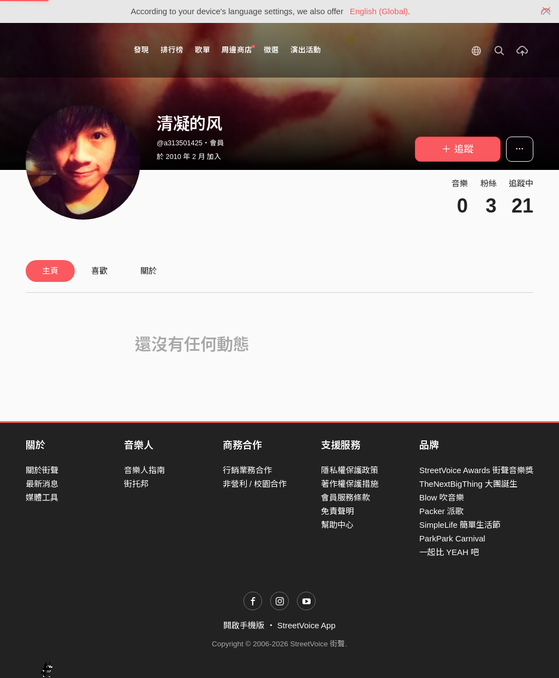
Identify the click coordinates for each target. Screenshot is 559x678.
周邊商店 (238, 49)
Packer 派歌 (441, 511)
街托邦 (136, 483)
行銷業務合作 (247, 470)
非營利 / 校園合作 (255, 483)
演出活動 (305, 50)
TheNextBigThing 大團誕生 (468, 483)
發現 (141, 50)
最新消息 (42, 483)
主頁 (50, 270)
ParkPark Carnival (452, 538)
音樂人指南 (144, 470)
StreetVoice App (306, 625)
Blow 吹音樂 (441, 497)
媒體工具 (42, 497)
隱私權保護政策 (349, 470)
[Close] (546, 11)
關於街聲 (42, 470)
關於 (148, 270)
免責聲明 (337, 511)
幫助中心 (337, 524)
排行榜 (171, 50)
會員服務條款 (345, 497)
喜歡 (99, 270)
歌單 (202, 50)
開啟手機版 (243, 625)
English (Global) (379, 11)
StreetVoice (71, 50)
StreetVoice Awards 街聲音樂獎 (476, 470)
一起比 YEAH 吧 (449, 552)
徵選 (271, 50)
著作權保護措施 (349, 483)
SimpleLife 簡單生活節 (460, 524)
